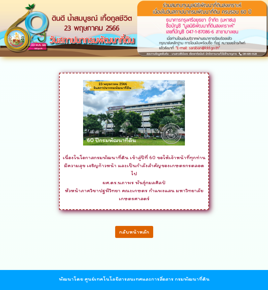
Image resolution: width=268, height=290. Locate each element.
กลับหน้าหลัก (134, 232)
